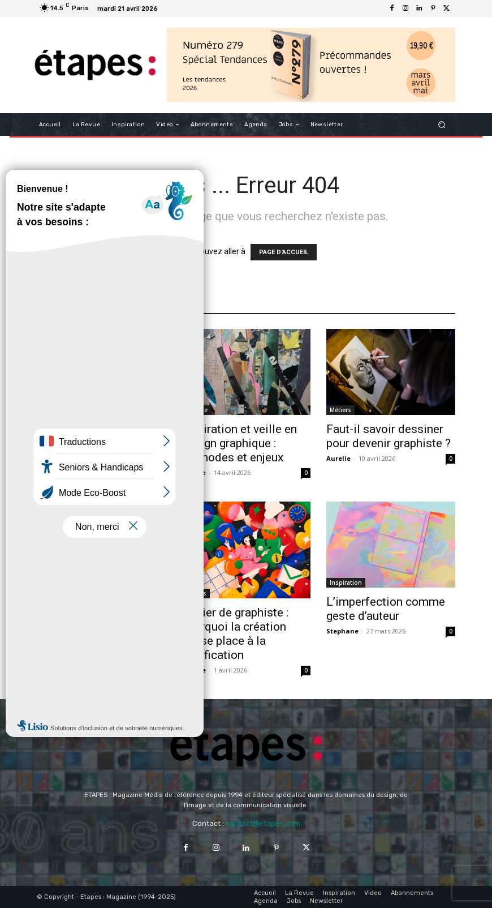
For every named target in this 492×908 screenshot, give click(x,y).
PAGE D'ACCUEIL (283, 252)
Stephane (53, 654)
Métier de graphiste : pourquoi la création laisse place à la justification (235, 634)
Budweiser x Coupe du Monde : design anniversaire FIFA (94, 430)
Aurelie (49, 459)
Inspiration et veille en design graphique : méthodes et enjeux (239, 443)
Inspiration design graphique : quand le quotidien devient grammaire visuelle (89, 618)
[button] (442, 125)
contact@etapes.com (263, 823)
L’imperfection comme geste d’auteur (385, 609)
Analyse (51, 397)
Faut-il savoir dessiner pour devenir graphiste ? (388, 436)
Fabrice (194, 472)
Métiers (340, 410)
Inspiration (346, 582)
